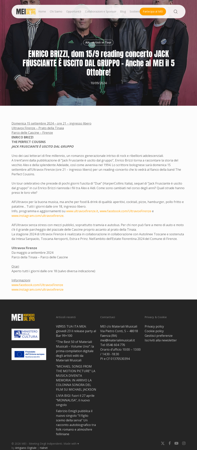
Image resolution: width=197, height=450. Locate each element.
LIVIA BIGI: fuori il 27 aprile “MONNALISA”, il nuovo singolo (75, 400)
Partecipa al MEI (153, 11)
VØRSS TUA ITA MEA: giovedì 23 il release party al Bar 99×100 (76, 331)
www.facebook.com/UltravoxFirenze (125, 211)
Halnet (44, 448)
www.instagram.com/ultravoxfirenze (37, 216)
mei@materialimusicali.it (117, 340)
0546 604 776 (115, 345)
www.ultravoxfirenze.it (82, 211)
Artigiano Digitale (26, 448)
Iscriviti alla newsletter (161, 340)
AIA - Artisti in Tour (98, 42)
